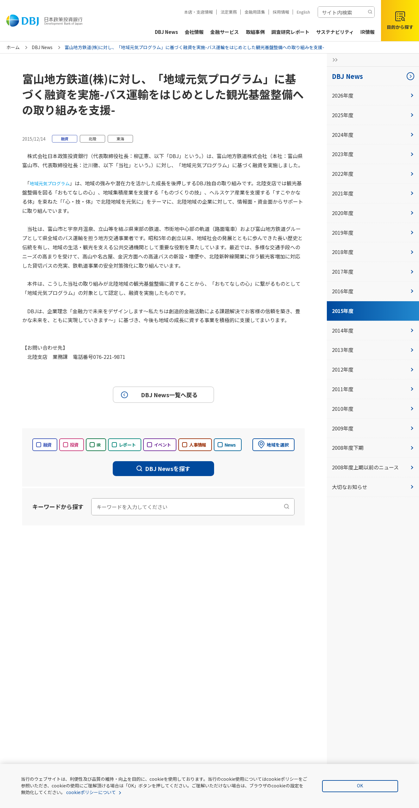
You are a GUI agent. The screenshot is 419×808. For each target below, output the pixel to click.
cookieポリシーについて (91, 792)
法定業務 (228, 12)
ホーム (13, 47)
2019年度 (373, 232)
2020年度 (373, 213)
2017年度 (373, 271)
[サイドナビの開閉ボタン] (333, 60)
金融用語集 (254, 12)
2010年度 (373, 408)
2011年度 (373, 389)
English (303, 12)
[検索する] (370, 12)
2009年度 (373, 428)
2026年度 (373, 95)
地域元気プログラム (52, 183)
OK (360, 785)
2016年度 (373, 291)
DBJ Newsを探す (163, 468)
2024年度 (373, 134)
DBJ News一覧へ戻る (158, 395)
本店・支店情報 (198, 12)
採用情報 (281, 12)
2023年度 (373, 154)
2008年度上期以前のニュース (373, 467)
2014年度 (373, 330)
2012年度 (373, 369)
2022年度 (373, 173)
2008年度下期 (373, 447)
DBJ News (42, 47)
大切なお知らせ (373, 487)
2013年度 (373, 349)
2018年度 (373, 252)
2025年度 (373, 115)
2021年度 (373, 193)
